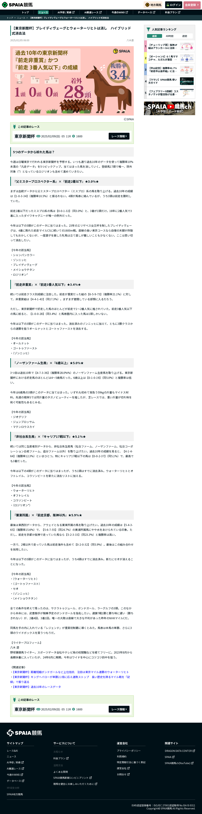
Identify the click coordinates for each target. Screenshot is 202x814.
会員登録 (192, 5)
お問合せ (123, 774)
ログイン (174, 5)
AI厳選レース (93, 12)
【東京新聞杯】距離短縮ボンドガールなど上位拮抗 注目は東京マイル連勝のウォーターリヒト (71, 672)
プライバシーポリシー (129, 750)
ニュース (43, 12)
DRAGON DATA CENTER (180, 750)
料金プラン (173, 12)
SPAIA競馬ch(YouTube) (179, 763)
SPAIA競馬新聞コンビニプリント (72, 777)
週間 (184, 36)
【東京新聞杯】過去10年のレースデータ (37, 687)
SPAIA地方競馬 (15, 794)
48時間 (169, 36)
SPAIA (170, 757)
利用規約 (121, 756)
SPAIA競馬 (166, 808)
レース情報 (119, 136)
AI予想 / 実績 (66, 12)
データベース (146, 12)
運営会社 (123, 768)
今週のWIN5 (120, 12)
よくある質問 (60, 772)
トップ (25, 12)
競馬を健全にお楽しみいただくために (75, 783)
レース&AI (12, 750)
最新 (154, 36)
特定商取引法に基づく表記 (131, 762)
